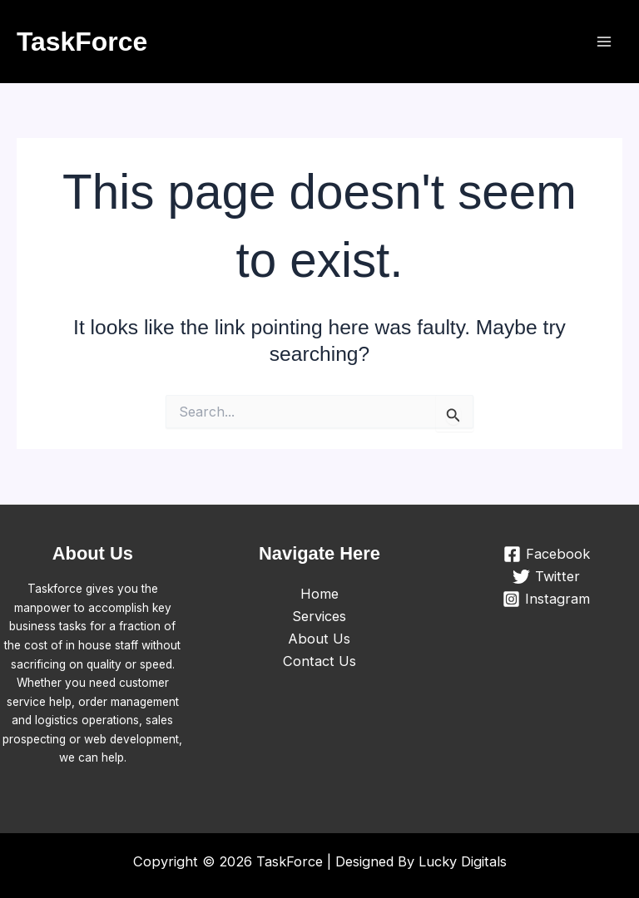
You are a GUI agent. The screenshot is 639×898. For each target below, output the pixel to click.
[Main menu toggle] (603, 42)
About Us (319, 638)
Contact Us (319, 661)
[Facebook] (546, 554)
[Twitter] (547, 576)
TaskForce (82, 42)
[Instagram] (547, 599)
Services (319, 616)
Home (319, 593)
